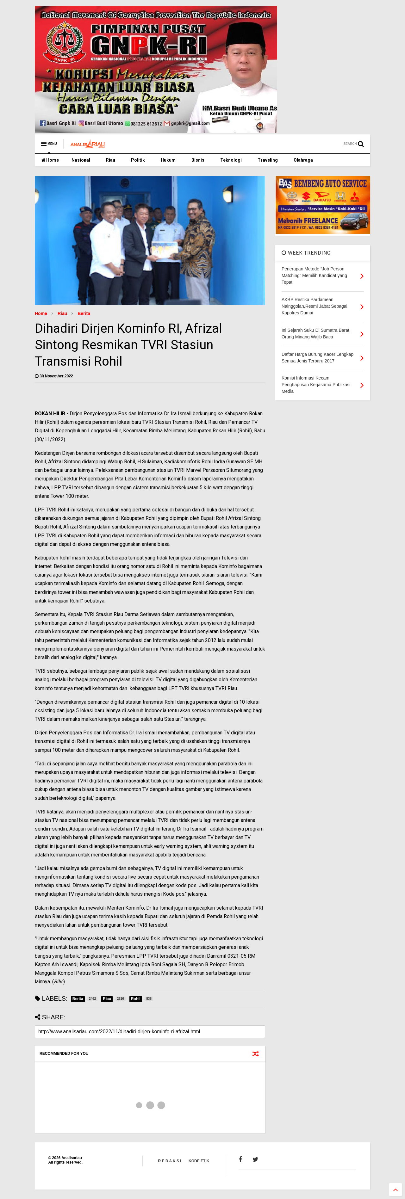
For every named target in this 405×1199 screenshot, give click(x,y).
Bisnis (197, 160)
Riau (110, 160)
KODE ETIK (199, 1161)
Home (50, 160)
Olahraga (303, 160)
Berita (84, 313)
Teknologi (231, 160)
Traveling (268, 160)
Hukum (168, 160)
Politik (138, 160)
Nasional (81, 160)
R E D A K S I (169, 1161)
